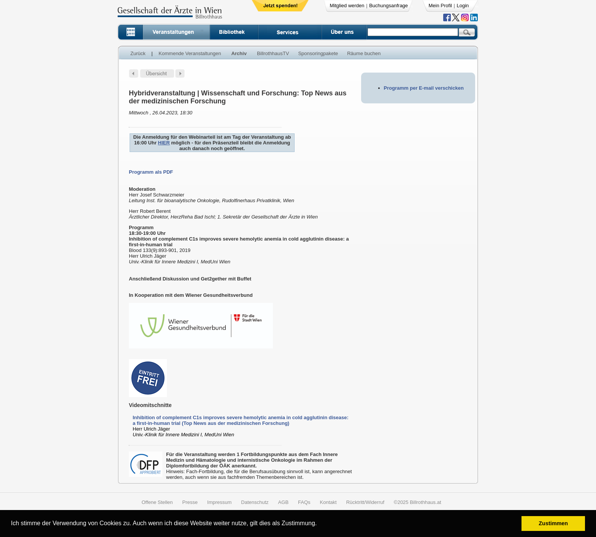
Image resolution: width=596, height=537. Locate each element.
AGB (283, 502)
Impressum (219, 502)
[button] (319, 524)
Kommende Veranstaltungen (190, 53)
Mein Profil (440, 5)
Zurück (138, 53)
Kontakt (328, 502)
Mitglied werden (347, 5)
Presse (190, 502)
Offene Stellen (157, 502)
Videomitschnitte (150, 405)
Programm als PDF (151, 172)
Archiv (238, 53)
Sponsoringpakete (318, 53)
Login (463, 5)
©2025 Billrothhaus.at (417, 502)
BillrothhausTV (273, 53)
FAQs (304, 502)
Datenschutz (254, 502)
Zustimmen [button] (553, 523)
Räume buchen (363, 53)
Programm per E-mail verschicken (424, 88)
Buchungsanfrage (388, 5)
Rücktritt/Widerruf (365, 502)
